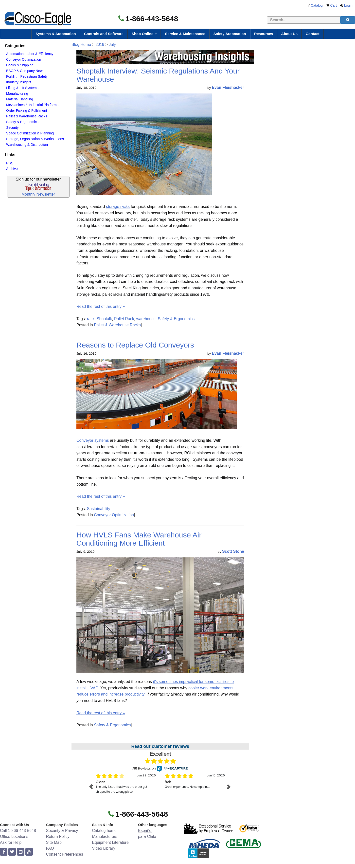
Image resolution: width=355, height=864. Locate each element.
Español (145, 830)
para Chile (147, 836)
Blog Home (81, 44)
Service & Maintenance (185, 34)
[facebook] (3, 852)
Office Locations (14, 836)
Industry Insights (18, 82)
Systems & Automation (56, 34)
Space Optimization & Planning (30, 133)
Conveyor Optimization (23, 59)
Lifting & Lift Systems (22, 88)
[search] (347, 20)
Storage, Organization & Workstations (35, 139)
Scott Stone (233, 551)
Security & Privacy (62, 830)
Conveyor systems (92, 440)
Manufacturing (17, 93)
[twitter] (12, 852)
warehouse (146, 319)
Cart (333, 5)
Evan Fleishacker (228, 87)
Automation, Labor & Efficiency (29, 54)
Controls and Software (104, 34)
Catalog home (104, 830)
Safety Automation (229, 34)
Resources (263, 34)
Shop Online (144, 34)
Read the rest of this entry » (100, 306)
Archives (12, 169)
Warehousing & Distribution (27, 145)
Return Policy (58, 836)
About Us (289, 34)
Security (12, 127)
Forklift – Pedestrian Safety (27, 76)
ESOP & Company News (25, 71)
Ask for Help (10, 842)
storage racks (118, 206)
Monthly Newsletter (38, 194)
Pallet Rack (124, 319)
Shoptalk (104, 319)
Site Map (54, 842)
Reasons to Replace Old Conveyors (135, 345)
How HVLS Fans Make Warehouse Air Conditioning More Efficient (138, 539)
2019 (99, 44)
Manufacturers (104, 836)
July (112, 44)
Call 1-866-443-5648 (18, 830)
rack (90, 319)
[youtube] (29, 852)
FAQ (50, 848)
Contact (313, 34)
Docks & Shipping (20, 65)
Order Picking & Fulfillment (26, 110)
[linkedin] (20, 852)
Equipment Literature (110, 842)
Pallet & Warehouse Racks (26, 116)
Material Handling (19, 99)
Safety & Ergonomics (22, 122)
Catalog (316, 5)
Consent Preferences (64, 854)
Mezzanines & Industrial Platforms (32, 105)
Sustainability (98, 509)
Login (348, 5)
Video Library (103, 848)
